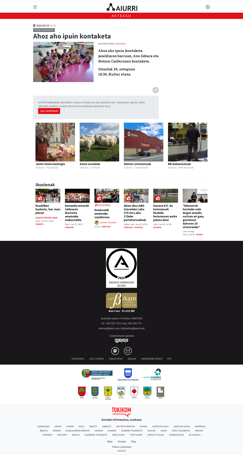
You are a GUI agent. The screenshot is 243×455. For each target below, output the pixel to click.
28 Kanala (195, 435)
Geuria (99, 430)
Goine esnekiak (90, 164)
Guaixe (152, 430)
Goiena (112, 430)
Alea (81, 426)
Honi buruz (78, 359)
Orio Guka (118, 435)
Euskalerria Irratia (78, 430)
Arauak (132, 359)
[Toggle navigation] (35, 7)
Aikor (58, 426)
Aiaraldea (44, 426)
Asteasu (121, 15)
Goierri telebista (131, 430)
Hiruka (199, 430)
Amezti (93, 426)
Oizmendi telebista (96, 435)
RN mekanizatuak (179, 164)
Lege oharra (96, 359)
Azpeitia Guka (160, 426)
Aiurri (70, 426)
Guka (164, 430)
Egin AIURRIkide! (49, 110)
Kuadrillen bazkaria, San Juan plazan (47, 209)
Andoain (69, 227)
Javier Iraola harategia (50, 164)
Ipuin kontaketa (44, 30)
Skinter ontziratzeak (137, 164)
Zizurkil (157, 227)
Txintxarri (136, 435)
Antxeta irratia (125, 426)
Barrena (200, 426)
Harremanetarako (151, 359)
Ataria (143, 426)
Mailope (62, 435)
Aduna (199, 235)
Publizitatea (116, 359)
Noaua (76, 435)
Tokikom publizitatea (121, 447)
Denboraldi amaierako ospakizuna (101, 213)
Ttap (133, 441)
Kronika (47, 435)
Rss (169, 359)
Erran (57, 430)
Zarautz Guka (155, 435)
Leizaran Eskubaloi (108, 222)
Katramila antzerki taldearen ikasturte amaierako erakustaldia (77, 213)
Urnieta (39, 224)
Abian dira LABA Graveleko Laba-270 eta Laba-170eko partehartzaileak (135, 213)
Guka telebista (181, 430)
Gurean (122, 441)
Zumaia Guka (176, 435)
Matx (110, 441)
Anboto (106, 426)
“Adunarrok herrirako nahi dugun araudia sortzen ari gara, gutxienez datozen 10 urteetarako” (193, 216)
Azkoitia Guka (182, 426)
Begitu (44, 430)
